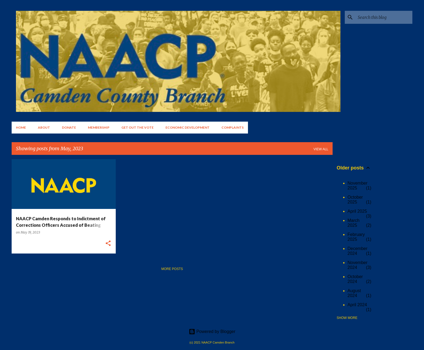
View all (320, 149)
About (44, 127)
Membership (99, 127)
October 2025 (355, 199)
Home (21, 127)
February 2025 (356, 237)
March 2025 (353, 223)
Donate (69, 127)
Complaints (232, 127)
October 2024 (355, 279)
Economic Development (187, 127)
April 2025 (357, 211)
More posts (172, 269)
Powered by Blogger (212, 331)
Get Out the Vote (137, 127)
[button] (108, 243)
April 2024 (357, 304)
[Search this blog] (384, 17)
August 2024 (354, 293)
